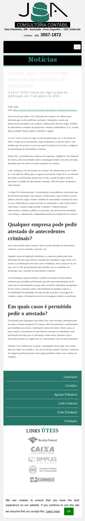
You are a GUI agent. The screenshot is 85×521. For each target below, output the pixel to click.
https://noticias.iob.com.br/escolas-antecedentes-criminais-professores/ (45, 110)
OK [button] (69, 511)
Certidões (71, 385)
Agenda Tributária (65, 394)
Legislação (70, 377)
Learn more (53, 511)
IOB (16, 106)
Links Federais (68, 403)
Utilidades (70, 421)
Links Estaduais (67, 412)
